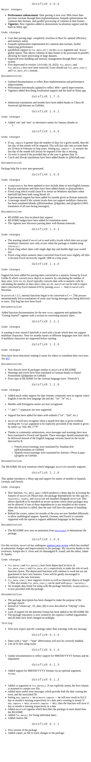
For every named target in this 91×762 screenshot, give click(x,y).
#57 (8, 373)
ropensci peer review (57, 565)
